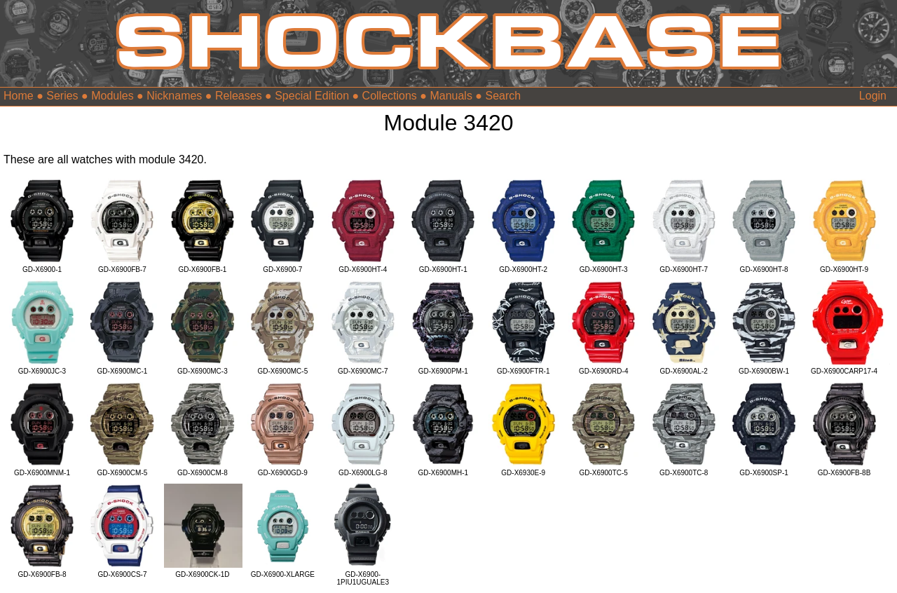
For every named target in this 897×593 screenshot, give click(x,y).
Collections (389, 96)
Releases (238, 96)
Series (62, 96)
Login (872, 96)
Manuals (451, 96)
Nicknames (174, 96)
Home (19, 96)
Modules (112, 96)
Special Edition (312, 96)
